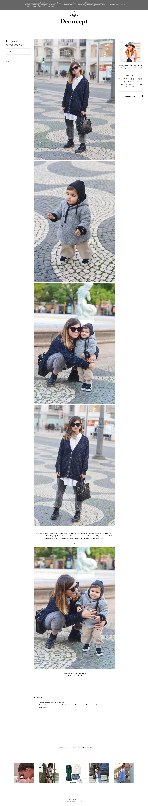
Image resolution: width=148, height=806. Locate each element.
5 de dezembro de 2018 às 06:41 (55, 702)
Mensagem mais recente (66, 747)
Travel (128, 87)
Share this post (12, 61)
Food (134, 82)
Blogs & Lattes (78, 801)
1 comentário (11, 51)
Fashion (124, 82)
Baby (120, 79)
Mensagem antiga (85, 747)
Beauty (128, 79)
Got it (123, 5)
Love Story (135, 84)
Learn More (114, 5)
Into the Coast (123, 84)
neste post (51, 536)
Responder (42, 707)
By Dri (137, 79)
